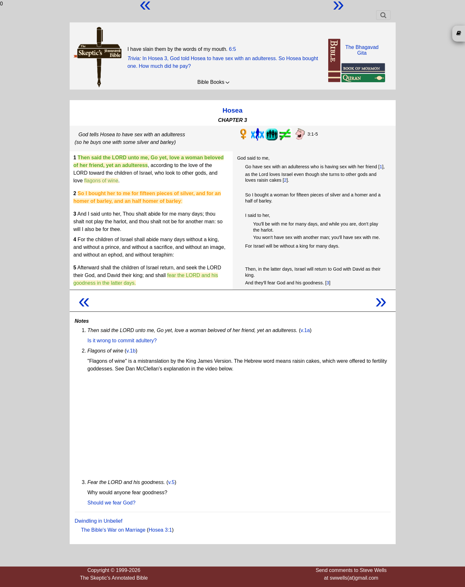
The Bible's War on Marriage (113, 530)
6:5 (232, 49)
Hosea (232, 110)
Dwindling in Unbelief (98, 521)
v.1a (305, 330)
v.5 (171, 482)
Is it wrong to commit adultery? (122, 340)
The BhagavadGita (361, 50)
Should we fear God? (112, 502)
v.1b (131, 350)
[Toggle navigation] (383, 15)
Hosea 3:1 (160, 530)
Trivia (134, 58)
